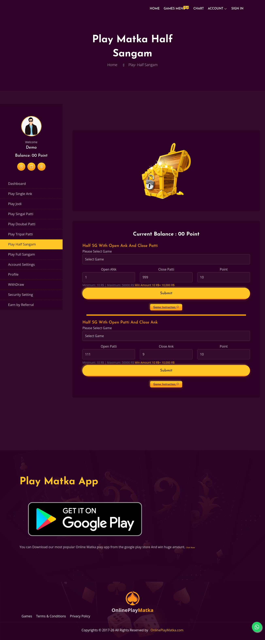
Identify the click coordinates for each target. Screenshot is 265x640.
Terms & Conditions (51, 616)
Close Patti (166, 269)
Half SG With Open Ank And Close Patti (120, 246)
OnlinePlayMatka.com (167, 630)
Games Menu (175, 8)
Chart (198, 8)
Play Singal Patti (20, 214)
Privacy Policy (80, 616)
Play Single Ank (20, 193)
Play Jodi (14, 203)
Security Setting (20, 294)
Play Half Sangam (22, 244)
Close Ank (166, 346)
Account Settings (21, 264)
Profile (13, 274)
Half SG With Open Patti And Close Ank (120, 323)
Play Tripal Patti (20, 234)
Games (27, 616)
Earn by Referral (21, 304)
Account (215, 8)
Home (155, 8)
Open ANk (108, 269)
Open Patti (109, 346)
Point (224, 269)
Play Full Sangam (21, 254)
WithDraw (16, 284)
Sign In (237, 8)
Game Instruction (166, 307)
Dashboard (17, 183)
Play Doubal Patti (21, 224)
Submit (166, 293)
